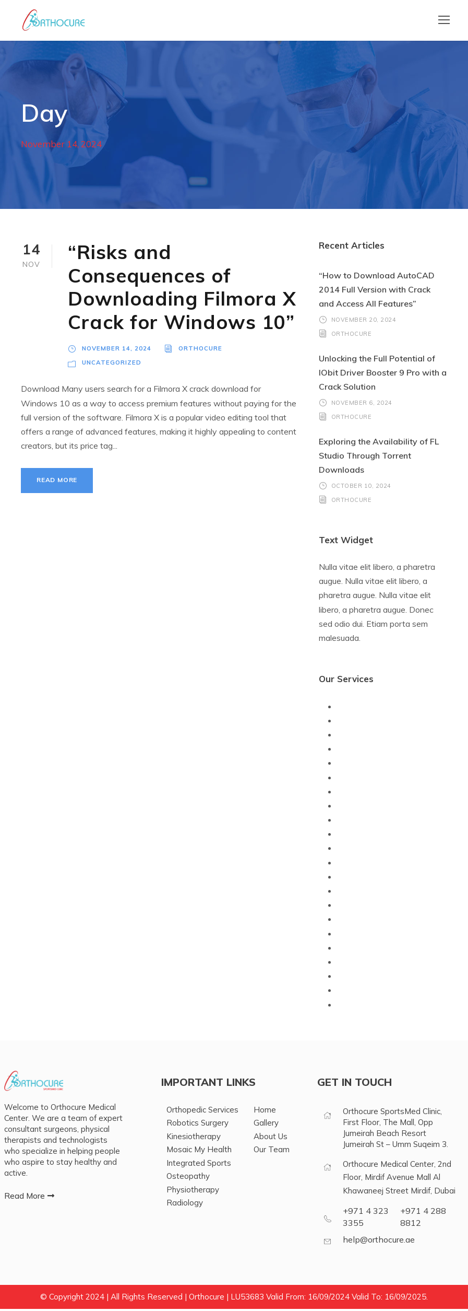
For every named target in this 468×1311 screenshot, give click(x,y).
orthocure (200, 350)
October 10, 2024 (361, 487)
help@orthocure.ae (379, 1241)
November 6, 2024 (361, 404)
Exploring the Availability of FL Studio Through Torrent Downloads (379, 457)
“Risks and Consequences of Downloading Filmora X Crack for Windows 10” (182, 289)
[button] (29, 1198)
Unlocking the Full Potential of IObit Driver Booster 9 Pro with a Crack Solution (383, 374)
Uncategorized (111, 365)
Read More (57, 482)
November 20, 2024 (364, 321)
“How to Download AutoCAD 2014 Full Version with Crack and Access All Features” (377, 291)
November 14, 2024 (116, 350)
